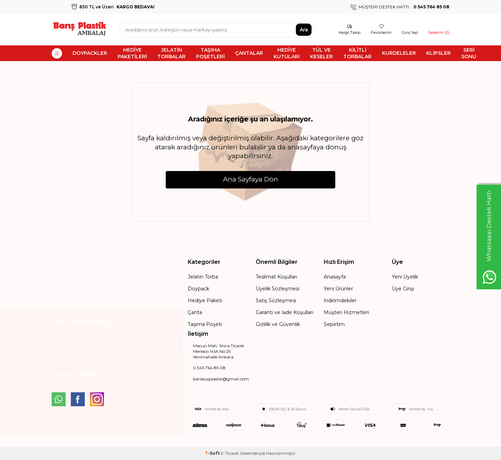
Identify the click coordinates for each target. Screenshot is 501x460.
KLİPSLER (438, 53)
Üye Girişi (403, 288)
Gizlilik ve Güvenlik (278, 324)
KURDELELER (399, 53)
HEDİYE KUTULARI (287, 53)
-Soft (213, 453)
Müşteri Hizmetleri (346, 312)
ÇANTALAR (249, 53)
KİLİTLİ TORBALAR (357, 53)
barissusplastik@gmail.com (221, 378)
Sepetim (334, 324)
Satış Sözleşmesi (276, 300)
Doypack (198, 288)
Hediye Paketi (205, 300)
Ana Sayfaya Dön (250, 179)
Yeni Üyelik (405, 277)
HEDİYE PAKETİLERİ (132, 53)
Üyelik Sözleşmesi (277, 288)
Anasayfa (335, 277)
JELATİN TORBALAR (171, 53)
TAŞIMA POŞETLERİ (210, 53)
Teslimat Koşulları (276, 277)
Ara (304, 30)
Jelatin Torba (203, 277)
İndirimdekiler (340, 300)
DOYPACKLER (90, 53)
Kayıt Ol (160, 347)
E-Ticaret (230, 453)
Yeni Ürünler (338, 288)
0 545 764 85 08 (209, 367)
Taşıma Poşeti (205, 324)
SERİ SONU (468, 53)
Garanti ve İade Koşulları (284, 312)
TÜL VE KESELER (321, 53)
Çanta (195, 312)
